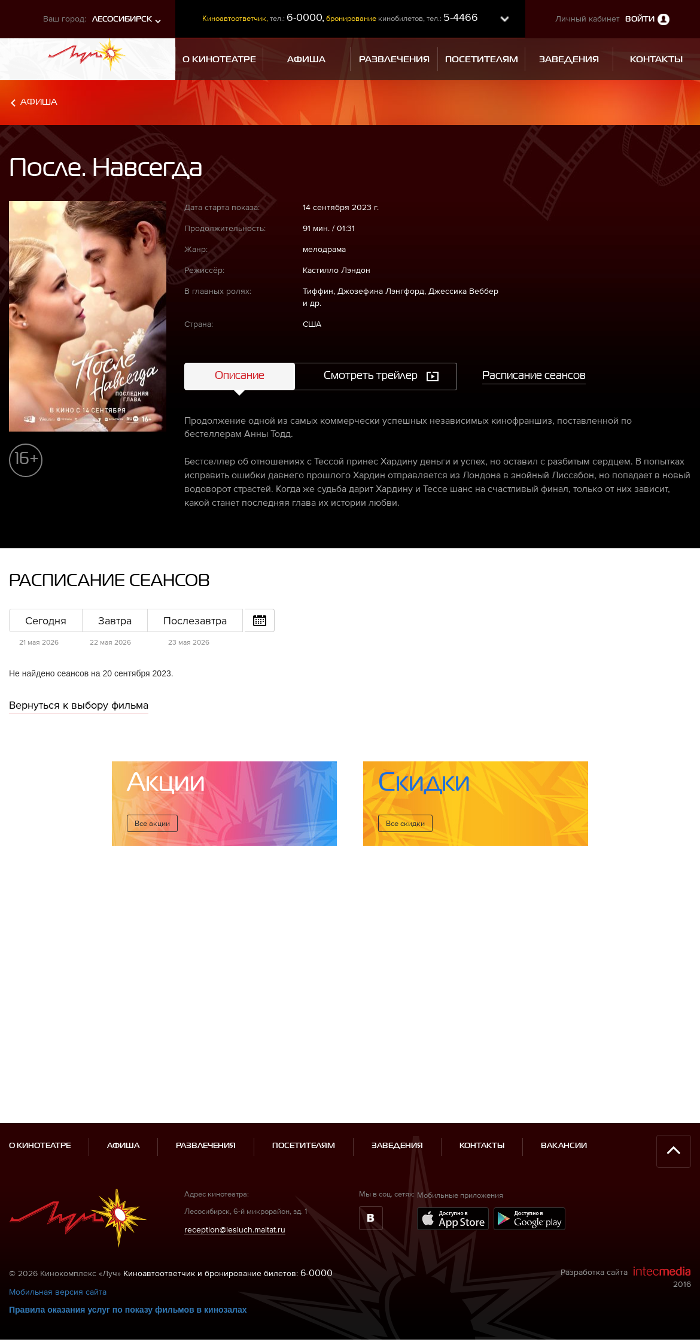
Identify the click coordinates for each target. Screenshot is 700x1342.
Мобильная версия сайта (57, 1240)
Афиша (38, 102)
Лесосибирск (122, 19)
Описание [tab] (239, 376)
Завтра (115, 620)
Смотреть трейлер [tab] (371, 376)
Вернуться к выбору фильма (78, 705)
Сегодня (45, 620)
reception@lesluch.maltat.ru (234, 1177)
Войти (640, 19)
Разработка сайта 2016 (626, 1226)
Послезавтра (195, 620)
